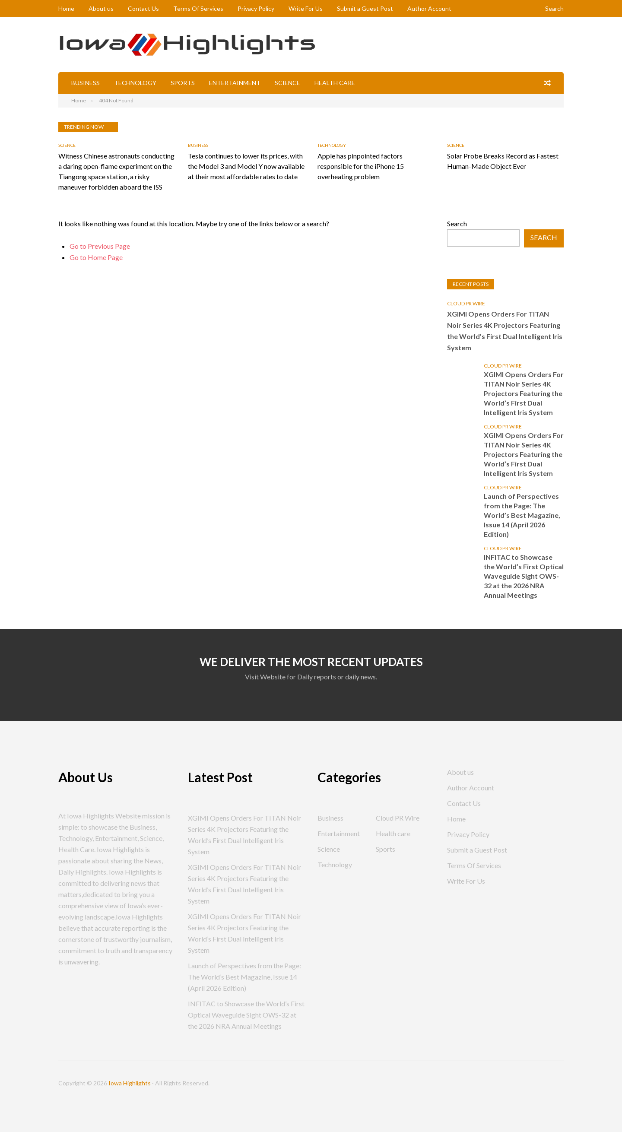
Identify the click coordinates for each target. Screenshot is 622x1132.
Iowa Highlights (129, 1083)
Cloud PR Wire (466, 303)
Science (287, 82)
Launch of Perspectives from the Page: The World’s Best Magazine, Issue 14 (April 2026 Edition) (522, 515)
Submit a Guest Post (365, 8)
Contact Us (143, 8)
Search (554, 8)
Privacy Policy (256, 8)
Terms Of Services (198, 8)
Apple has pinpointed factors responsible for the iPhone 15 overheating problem (360, 166)
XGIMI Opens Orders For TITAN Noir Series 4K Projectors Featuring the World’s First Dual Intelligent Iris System (504, 331)
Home (66, 8)
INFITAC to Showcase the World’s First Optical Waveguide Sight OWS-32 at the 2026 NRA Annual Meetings (524, 576)
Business (85, 82)
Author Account (429, 8)
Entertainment (234, 82)
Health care (334, 82)
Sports (183, 82)
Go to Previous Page (100, 246)
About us (101, 8)
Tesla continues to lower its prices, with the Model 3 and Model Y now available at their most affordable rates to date (246, 166)
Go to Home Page (96, 257)
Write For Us (306, 8)
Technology (135, 82)
